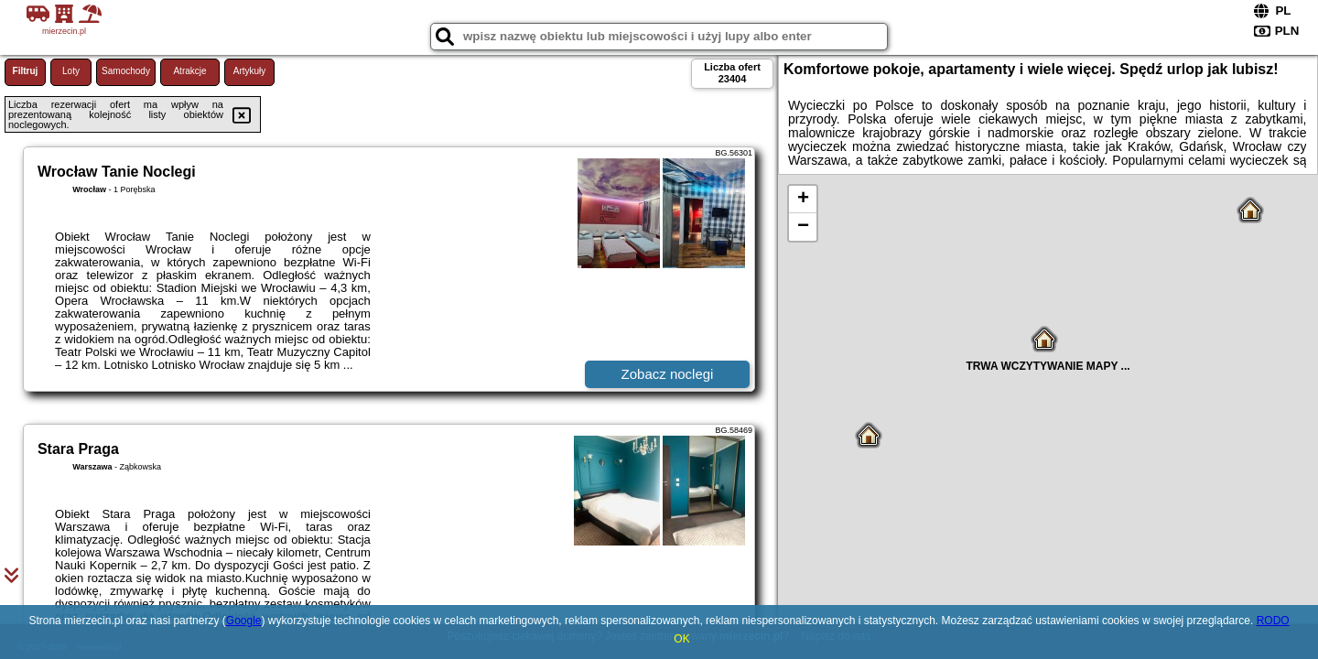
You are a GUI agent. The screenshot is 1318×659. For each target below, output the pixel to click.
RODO (1273, 620)
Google (244, 620)
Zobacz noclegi (667, 374)
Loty (71, 71)
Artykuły (249, 71)
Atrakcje (189, 71)
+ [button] (803, 199)
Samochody (126, 71)
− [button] (803, 227)
